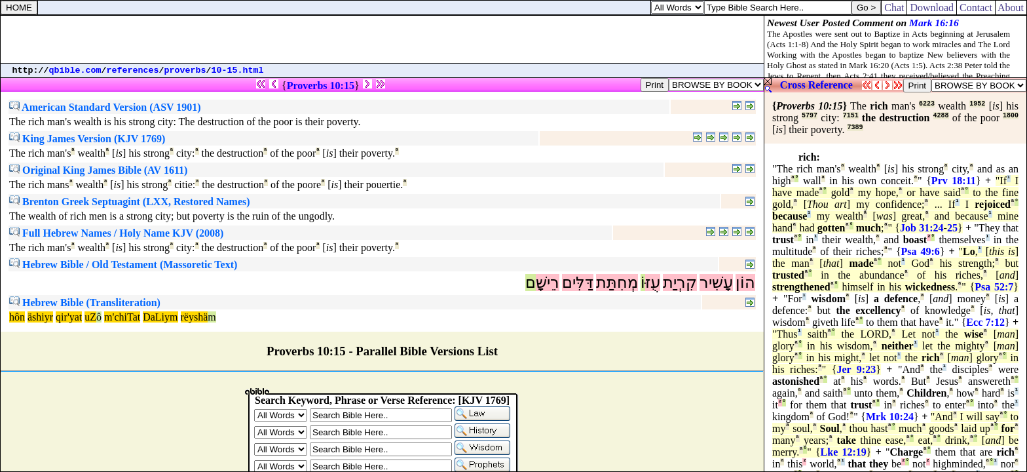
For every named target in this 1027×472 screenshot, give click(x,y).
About (1011, 7)
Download (931, 7)
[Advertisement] (382, 39)
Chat (894, 7)
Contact (976, 7)
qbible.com (75, 70)
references (133, 70)
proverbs (185, 70)
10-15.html (238, 70)
